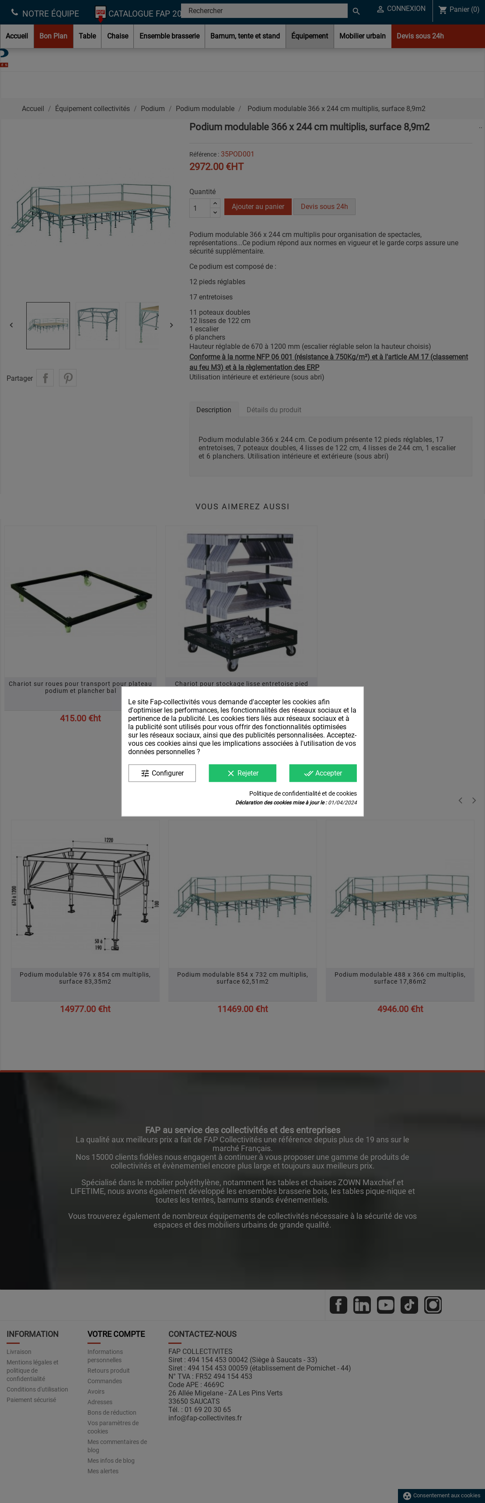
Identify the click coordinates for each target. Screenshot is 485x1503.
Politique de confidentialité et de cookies (303, 793)
